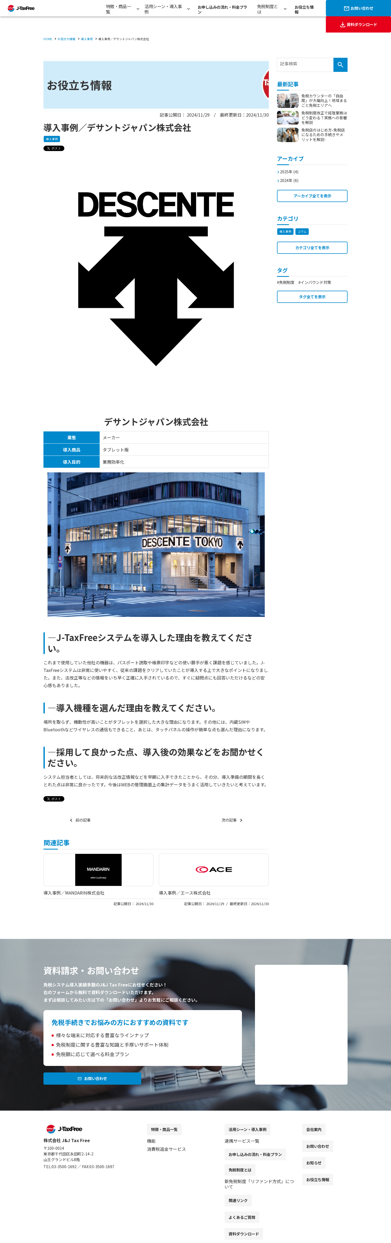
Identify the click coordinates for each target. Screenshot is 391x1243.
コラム (303, 230)
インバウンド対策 (321, 282)
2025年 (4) (290, 168)
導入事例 (52, 139)
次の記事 (228, 820)
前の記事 (84, 820)
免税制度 (288, 282)
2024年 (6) (290, 177)
